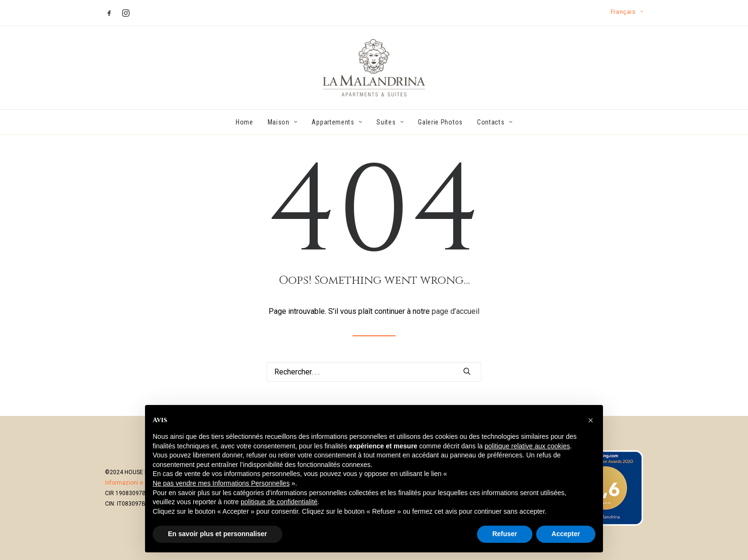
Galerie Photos (440, 122)
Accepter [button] (565, 534)
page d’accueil (455, 311)
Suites (390, 122)
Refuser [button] (504, 534)
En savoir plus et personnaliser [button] (217, 534)
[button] (109, 13)
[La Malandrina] (374, 67)
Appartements (337, 122)
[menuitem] (626, 12)
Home (244, 122)
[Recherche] (374, 372)
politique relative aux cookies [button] (527, 446)
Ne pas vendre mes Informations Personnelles (221, 483)
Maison (283, 122)
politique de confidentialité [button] (278, 502)
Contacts (494, 122)
